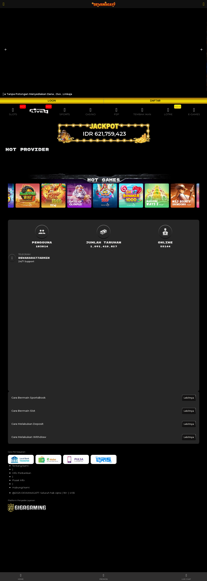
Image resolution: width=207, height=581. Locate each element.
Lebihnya (189, 397)
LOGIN (52, 100)
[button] (6, 49)
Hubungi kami (20, 487)
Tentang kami (20, 465)
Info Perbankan (21, 473)
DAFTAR (155, 100)
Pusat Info (18, 480)
